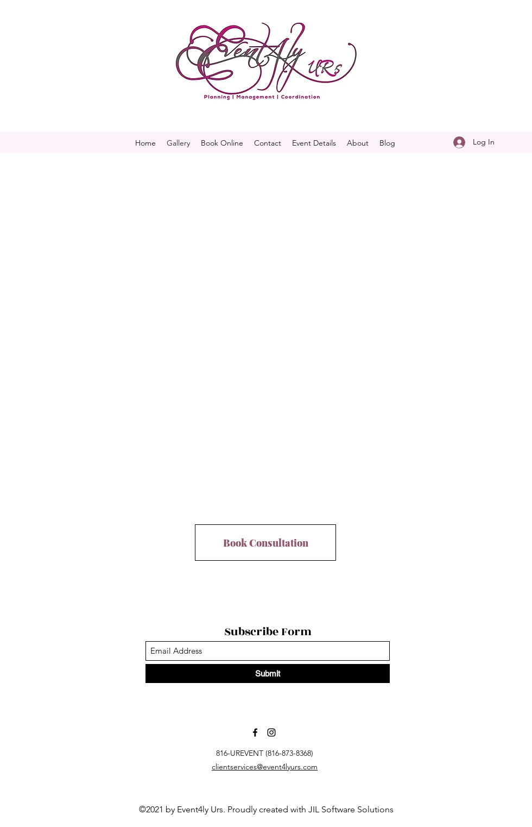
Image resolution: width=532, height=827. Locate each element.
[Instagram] (271, 732)
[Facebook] (255, 732)
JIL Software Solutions (351, 809)
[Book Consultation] (265, 542)
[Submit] (267, 673)
